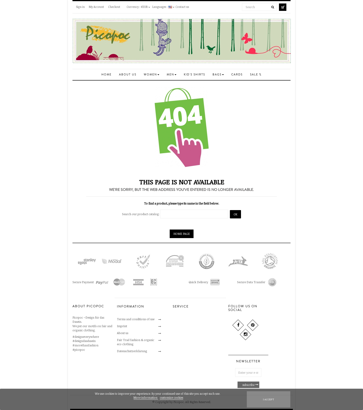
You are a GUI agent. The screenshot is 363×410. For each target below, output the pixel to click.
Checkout (114, 7)
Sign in (80, 7)
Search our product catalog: (141, 214)
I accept (268, 399)
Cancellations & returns (188, 326)
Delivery (178, 340)
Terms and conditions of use (135, 319)
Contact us (182, 7)
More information (146, 397)
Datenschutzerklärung (132, 351)
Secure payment (183, 333)
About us (122, 333)
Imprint (122, 326)
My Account (96, 7)
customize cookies (171, 397)
